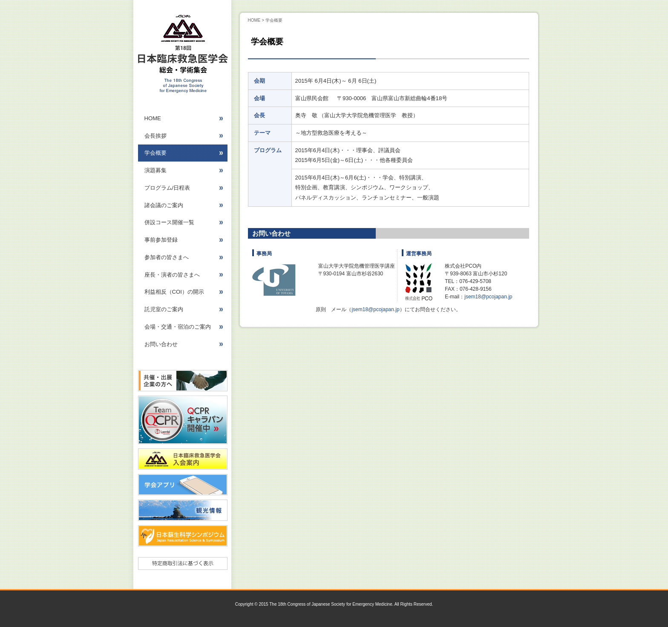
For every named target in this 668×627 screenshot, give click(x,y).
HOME (254, 20)
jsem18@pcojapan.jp (488, 297)
